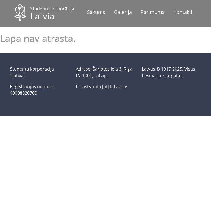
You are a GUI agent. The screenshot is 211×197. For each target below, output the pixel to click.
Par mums (153, 12)
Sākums (96, 12)
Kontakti (182, 12)
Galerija (123, 12)
